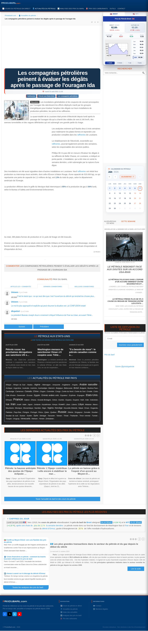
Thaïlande (74, 416)
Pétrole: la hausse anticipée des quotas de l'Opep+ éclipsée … (20, 471)
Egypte (37, 395)
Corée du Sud (80, 391)
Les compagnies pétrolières (67, 96)
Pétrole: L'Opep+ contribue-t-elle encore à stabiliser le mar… (52, 471)
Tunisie (94, 416)
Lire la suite (136, 569)
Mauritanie (10, 408)
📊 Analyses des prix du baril (71, 8)
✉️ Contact (97, 606)
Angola (74, 385)
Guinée (61, 400)
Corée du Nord (67, 391)
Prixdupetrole (45, 259)
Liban (68, 404)
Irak (7, 404)
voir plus (14, 297)
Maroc (95, 404)
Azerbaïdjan (42, 388)
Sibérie (70, 412)
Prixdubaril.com (10, 15)
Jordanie (37, 404)
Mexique (18, 408)
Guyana (68, 400)
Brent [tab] (114, 14)
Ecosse (30, 395)
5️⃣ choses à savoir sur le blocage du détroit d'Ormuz (24, 573)
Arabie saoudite (88, 384)
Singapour (79, 412)
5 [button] (129, 188)
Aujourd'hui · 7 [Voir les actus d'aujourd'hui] (127, 177)
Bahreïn (52, 388)
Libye (81, 404)
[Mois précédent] (115, 177)
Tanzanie (51, 416)
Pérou (40, 412)
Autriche (33, 388)
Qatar (46, 412)
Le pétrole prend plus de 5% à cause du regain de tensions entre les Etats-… (125, 301)
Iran (13, 404)
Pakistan (9, 412)
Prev (94, 435)
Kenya (54, 404)
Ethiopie (9, 400)
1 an (129, 63)
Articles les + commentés (21, 286)
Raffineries (31, 96)
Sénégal (43, 416)
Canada (28, 391)
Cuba (96, 391)
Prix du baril (109, 355)
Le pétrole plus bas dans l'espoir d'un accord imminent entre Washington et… (125, 282)
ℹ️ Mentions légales (100, 609)
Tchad (66, 416)
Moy (135, 57)
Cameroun (19, 391)
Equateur (64, 395)
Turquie (9, 419)
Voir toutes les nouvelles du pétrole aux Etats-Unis (53, 340)
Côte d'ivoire (11, 395)
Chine (36, 391)
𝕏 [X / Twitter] (9, 614)
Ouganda (94, 408)
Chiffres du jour (19, 518)
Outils (112, 8)
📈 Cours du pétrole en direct (16, 8)
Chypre (43, 391)
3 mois (119, 63)
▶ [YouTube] (19, 614)
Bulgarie (83, 388)
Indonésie (94, 400)
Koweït (62, 404)
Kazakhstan (46, 404)
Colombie (50, 391)
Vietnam (34, 419)
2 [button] (114, 188)
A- (97, 22)
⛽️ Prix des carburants (97, 8)
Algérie (37, 385)
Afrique (8, 385)
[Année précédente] (110, 177)
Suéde (29, 416)
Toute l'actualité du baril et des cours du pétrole (56, 499)
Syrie (36, 415)
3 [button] (119, 188)
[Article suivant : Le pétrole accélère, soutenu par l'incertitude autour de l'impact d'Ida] (48, 326)
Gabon (27, 400)
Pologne (26, 412)
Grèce (54, 400)
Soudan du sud (12, 416)
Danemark (21, 395)
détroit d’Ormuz (48, 528)
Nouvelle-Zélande (70, 408)
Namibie (37, 408)
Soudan (95, 412)
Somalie (87, 412)
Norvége (59, 408)
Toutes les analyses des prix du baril (29, 587)
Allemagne (46, 385)
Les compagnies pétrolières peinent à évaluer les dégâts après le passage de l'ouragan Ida (53, 79)
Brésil (76, 388)
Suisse (22, 416)
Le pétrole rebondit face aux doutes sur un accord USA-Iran (124, 269)
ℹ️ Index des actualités (68, 612)
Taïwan (59, 416)
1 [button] (109, 188)
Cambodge (10, 391)
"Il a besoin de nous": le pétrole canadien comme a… (82, 352)
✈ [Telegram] (14, 614)
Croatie (89, 391)
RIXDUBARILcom (15, 601)
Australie (25, 388)
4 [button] (124, 188)
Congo (58, 391)
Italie (24, 404)
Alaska (29, 385)
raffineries (81, 135)
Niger (44, 408)
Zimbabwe (50, 419)
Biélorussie (68, 388)
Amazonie (56, 385)
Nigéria (51, 408)
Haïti (82, 400)
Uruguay (16, 419)
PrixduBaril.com (9, 627)
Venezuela (25, 418)
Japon (30, 404)
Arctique (9, 388)
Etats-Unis (92, 395)
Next (98, 435)
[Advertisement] (52, 48)
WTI (127, 522)
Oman (86, 408)
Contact (121, 8)
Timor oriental (85, 416)
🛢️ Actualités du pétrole (44, 8)
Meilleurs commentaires (84, 286)
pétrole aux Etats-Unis (54, 336)
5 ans (139, 63)
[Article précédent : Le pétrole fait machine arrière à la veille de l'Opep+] (18, 326)
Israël (19, 404)
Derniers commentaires (52, 286)
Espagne (80, 395)
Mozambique (28, 408)
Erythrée (72, 395)
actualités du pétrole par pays (55, 378)
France (18, 399)
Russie (62, 411)
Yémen (41, 419)
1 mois (110, 63)
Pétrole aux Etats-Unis (46, 96)
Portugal (33, 412)
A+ (91, 22)
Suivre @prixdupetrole (124, 366)
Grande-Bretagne (44, 400)
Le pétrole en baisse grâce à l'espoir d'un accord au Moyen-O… (83, 471)
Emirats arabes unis (50, 395)
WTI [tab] (136, 14)
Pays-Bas (17, 412)
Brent (89, 522)
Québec (53, 412)
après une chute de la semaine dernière (39, 525)
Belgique (59, 388)
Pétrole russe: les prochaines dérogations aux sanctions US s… (19, 352)
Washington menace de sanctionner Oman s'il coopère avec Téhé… (50, 352)
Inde (87, 400)
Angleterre (66, 385)
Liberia (74, 404)
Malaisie (88, 404)
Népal (81, 408)
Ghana (33, 400)
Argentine (17, 388)
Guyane (76, 400)
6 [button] (134, 188)
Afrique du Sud (19, 385)
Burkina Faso (93, 388)
